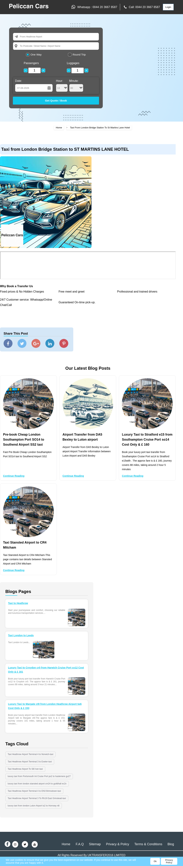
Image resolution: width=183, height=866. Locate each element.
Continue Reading (13, 475)
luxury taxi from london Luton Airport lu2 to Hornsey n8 (34, 805)
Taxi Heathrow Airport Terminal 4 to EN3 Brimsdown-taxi (34, 791)
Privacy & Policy (117, 844)
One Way (36, 54)
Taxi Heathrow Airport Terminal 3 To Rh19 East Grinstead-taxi (37, 798)
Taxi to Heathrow (18, 603)
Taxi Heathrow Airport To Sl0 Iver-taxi (25, 769)
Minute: (76, 85)
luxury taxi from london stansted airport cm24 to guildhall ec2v (37, 783)
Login (168, 7)
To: (21, 46)
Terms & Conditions (148, 844)
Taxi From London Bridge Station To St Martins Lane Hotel (100, 127)
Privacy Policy (169, 861)
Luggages (73, 63)
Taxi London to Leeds (21, 635)
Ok (155, 861)
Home (59, 127)
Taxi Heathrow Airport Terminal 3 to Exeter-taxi (30, 761)
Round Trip (79, 54)
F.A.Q (80, 844)
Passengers (31, 63)
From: (23, 36)
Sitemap (95, 844)
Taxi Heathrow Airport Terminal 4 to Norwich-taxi (30, 754)
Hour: (62, 85)
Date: (18, 80)
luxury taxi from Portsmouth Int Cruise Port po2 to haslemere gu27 (39, 776)
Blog (170, 844)
